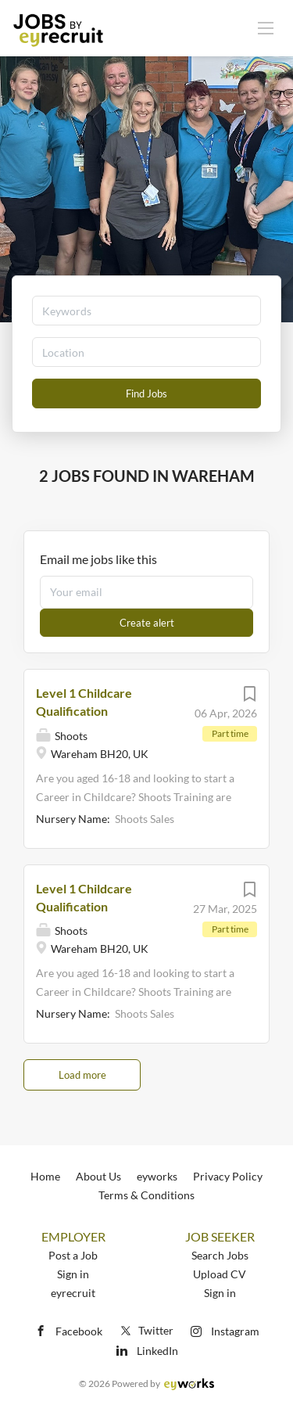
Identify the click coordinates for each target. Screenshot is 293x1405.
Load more (82, 1075)
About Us (98, 1176)
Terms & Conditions (146, 1195)
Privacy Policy (228, 1176)
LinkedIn (157, 1350)
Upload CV (219, 1274)
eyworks (157, 1176)
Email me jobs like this (98, 559)
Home (45, 1176)
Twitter (145, 1330)
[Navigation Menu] (265, 27)
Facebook (78, 1331)
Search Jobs (219, 1255)
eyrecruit (73, 1292)
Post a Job (73, 1255)
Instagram (235, 1331)
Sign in (73, 1274)
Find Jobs (146, 393)
